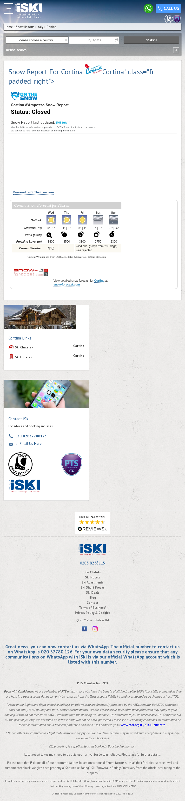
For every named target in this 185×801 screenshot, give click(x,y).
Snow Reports (25, 27)
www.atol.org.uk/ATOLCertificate (143, 725)
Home (9, 27)
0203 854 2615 (124, 793)
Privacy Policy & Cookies (92, 613)
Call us (168, 9)
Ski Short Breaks (93, 587)
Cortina (99, 280)
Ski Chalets (23, 347)
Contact (92, 603)
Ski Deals (92, 593)
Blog (92, 598)
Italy (40, 27)
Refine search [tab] (16, 50)
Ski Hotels (22, 357)
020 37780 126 (57, 652)
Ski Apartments (93, 582)
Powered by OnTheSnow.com (33, 192)
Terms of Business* (92, 608)
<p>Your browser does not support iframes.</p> (66, 233)
